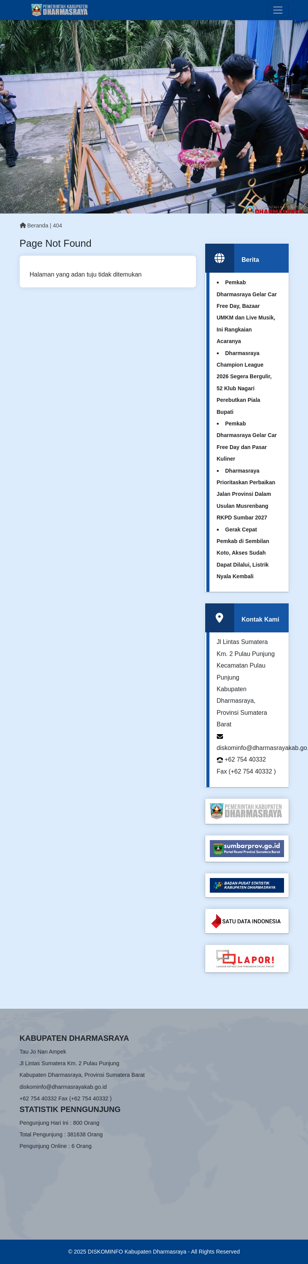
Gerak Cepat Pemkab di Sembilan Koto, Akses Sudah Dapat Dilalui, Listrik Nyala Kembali (243, 553)
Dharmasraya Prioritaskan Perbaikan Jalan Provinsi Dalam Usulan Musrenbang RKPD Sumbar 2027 (246, 494)
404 (57, 225)
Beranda (34, 225)
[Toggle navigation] (278, 10)
